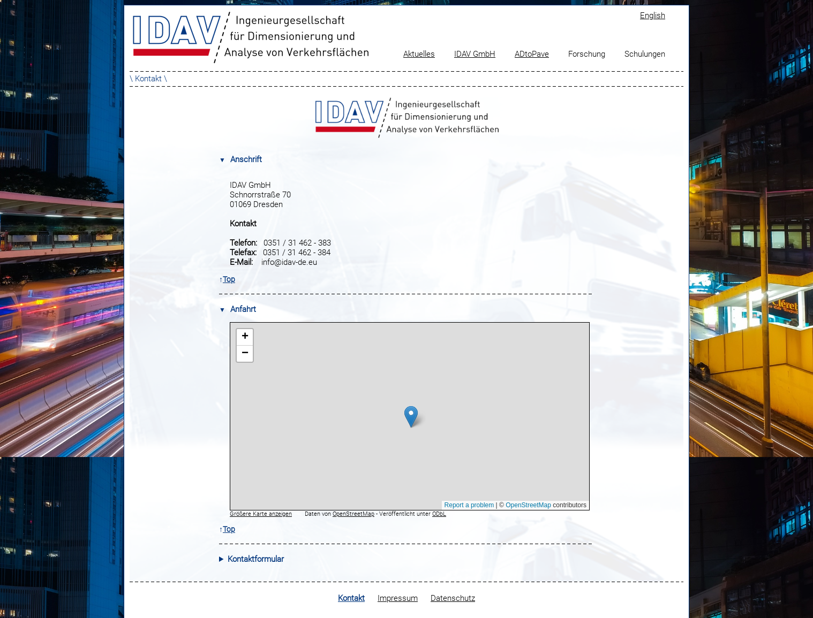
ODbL (439, 513)
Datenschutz (453, 598)
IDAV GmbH (474, 54)
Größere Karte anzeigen (261, 513)
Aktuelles (419, 54)
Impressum (398, 598)
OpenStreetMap (353, 513)
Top (229, 279)
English (652, 15)
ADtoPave (532, 54)
